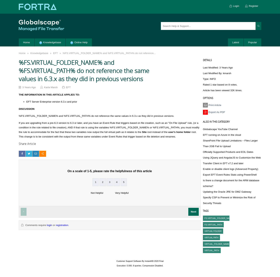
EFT (55, 53)
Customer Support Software (129, 261)
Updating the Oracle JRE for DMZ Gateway (227, 191)
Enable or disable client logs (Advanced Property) (230, 169)
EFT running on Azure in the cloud (222, 134)
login (49, 225)
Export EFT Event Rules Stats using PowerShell (230, 174)
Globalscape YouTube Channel (220, 129)
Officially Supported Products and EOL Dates (228, 152)
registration (62, 225)
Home (22, 53)
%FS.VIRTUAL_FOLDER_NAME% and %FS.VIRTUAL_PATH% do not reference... (109, 53)
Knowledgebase (39, 53)
